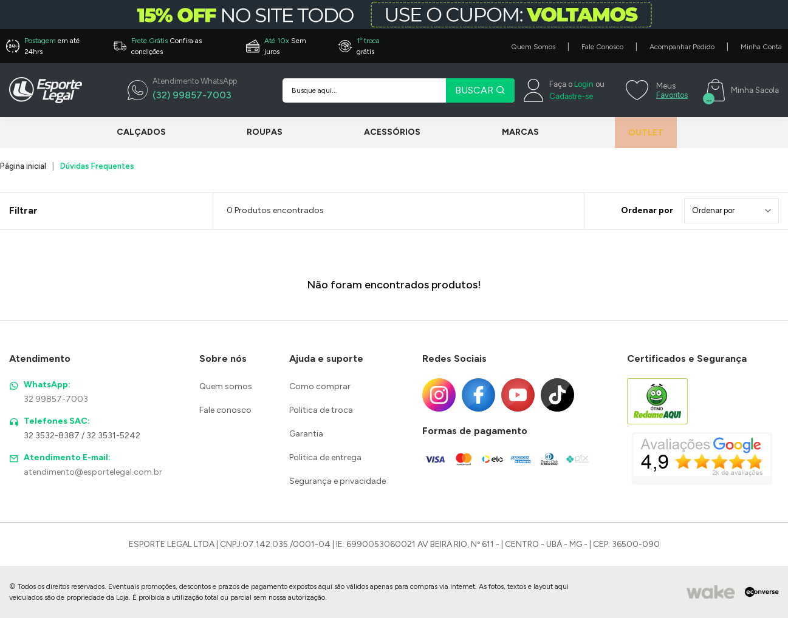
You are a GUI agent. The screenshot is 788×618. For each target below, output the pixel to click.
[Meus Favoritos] (655, 90)
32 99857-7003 (56, 399)
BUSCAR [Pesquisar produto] (480, 90)
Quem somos (225, 386)
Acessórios (384, 132)
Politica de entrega (325, 457)
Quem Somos (533, 46)
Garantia (306, 434)
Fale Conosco (602, 46)
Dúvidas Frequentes (97, 166)
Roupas (261, 132)
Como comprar (320, 386)
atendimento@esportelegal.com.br (93, 472)
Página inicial (23, 166)
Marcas (508, 132)
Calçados (141, 132)
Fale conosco (225, 410)
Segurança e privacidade (337, 481)
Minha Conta (761, 46)
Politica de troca (321, 410)
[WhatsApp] (182, 90)
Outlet (638, 132)
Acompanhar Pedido (681, 46)
